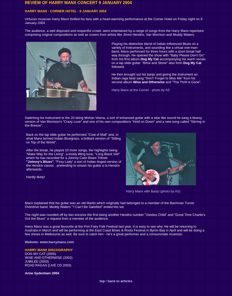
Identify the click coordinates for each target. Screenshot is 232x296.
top (102, 281)
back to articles (120, 281)
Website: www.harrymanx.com (49, 242)
